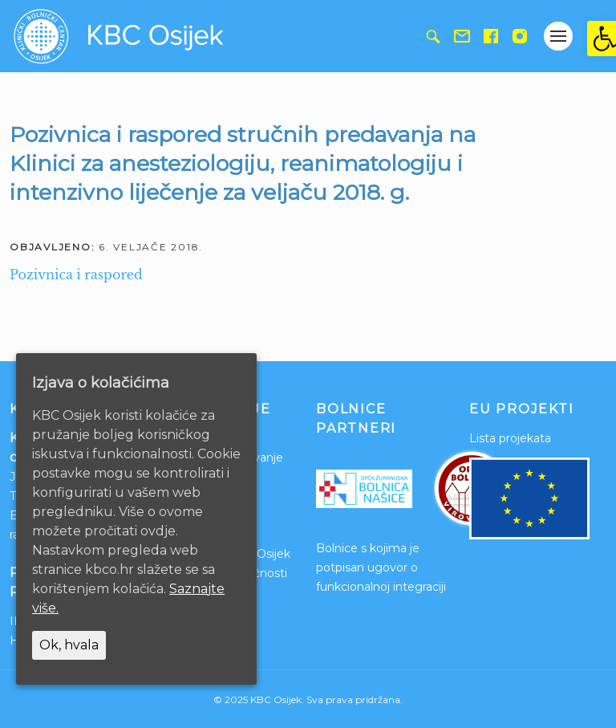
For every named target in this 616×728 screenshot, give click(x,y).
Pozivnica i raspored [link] (76, 274)
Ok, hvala (69, 645)
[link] (601, 38)
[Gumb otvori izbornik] (558, 36)
